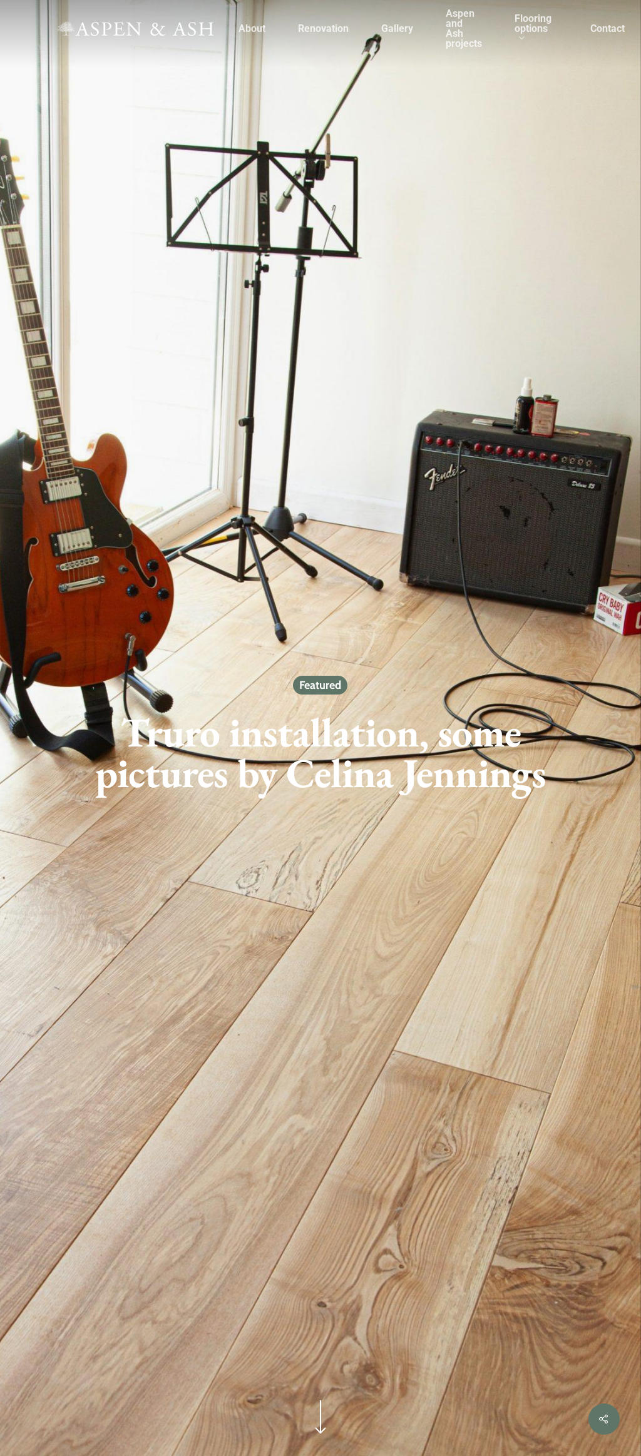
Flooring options (533, 29)
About (251, 29)
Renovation (323, 29)
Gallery (397, 29)
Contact (607, 29)
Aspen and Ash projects (464, 29)
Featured (320, 685)
